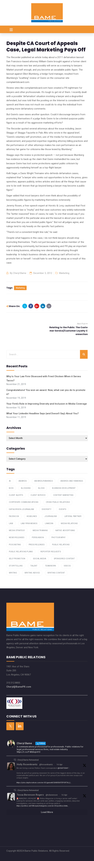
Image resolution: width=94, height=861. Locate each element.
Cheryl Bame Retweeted (28, 760)
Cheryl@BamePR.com (18, 686)
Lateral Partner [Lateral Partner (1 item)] (73, 516)
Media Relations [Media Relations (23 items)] (69, 523)
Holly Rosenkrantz (27, 764)
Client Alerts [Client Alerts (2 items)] (16, 495)
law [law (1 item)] (11, 523)
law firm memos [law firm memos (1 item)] (29, 523)
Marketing (64, 273)
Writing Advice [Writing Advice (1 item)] (32, 573)
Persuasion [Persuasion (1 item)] (38, 537)
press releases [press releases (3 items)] (37, 544)
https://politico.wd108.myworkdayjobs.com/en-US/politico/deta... (42, 806)
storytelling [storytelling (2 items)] (16, 566)
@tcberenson (52, 795)
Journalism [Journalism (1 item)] (50, 516)
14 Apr (59, 764)
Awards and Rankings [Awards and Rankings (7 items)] (71, 481)
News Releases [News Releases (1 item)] (16, 537)
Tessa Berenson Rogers (30, 794)
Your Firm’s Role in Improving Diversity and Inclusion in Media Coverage (46, 403)
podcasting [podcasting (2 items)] (15, 544)
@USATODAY (63, 768)
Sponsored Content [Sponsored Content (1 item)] (64, 559)
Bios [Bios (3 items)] (11, 488)
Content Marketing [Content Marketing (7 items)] (63, 495)
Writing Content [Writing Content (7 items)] (56, 573)
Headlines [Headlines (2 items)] (32, 516)
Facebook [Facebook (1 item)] (14, 516)
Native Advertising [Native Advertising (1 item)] (65, 530)
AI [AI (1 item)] (10, 481)
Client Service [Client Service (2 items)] (38, 495)
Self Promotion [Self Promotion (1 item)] (17, 559)
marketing (20, 288)
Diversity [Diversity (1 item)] (46, 509)
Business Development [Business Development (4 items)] (64, 488)
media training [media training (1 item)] (40, 530)
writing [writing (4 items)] (13, 573)
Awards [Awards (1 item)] (22, 481)
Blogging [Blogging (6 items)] (26, 488)
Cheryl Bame (19, 273)
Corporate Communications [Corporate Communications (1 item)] (23, 502)
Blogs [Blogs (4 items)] (41, 488)
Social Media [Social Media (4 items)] (39, 559)
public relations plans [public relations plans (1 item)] (21, 551)
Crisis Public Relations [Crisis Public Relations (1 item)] (58, 502)
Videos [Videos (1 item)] (67, 566)
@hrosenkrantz (46, 764)
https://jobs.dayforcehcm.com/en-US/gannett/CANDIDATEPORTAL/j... (44, 783)
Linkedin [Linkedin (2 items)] (49, 523)
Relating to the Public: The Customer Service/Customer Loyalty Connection (68, 331)
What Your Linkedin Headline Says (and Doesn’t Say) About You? (42, 413)
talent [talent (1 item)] (33, 566)
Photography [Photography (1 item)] (58, 537)
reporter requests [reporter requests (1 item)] (50, 551)
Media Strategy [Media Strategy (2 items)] (17, 530)
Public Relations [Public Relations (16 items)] (60, 544)
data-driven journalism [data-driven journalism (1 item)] (21, 509)
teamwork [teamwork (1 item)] (50, 566)
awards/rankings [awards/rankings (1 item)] (43, 481)
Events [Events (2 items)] (62, 509)
